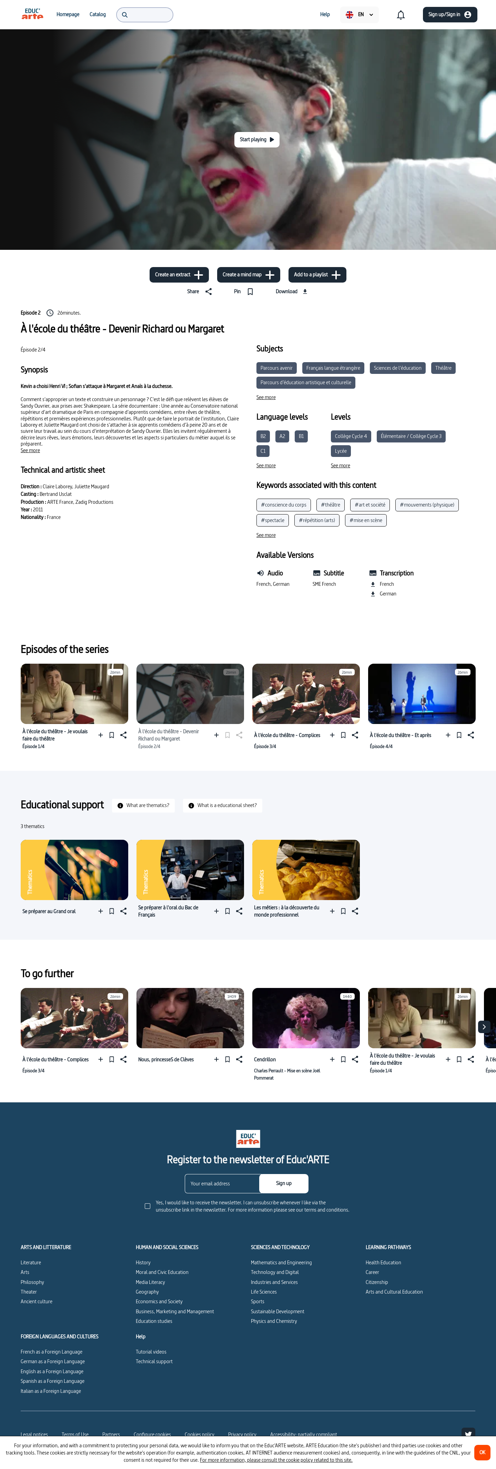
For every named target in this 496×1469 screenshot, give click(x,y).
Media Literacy (150, 1282)
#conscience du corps (283, 504)
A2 (282, 436)
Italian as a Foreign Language (51, 1391)
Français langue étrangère (333, 367)
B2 (263, 436)
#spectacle (272, 520)
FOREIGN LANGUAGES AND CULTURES (59, 1337)
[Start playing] (257, 139)
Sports (257, 1301)
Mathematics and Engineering (281, 1262)
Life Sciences (264, 1291)
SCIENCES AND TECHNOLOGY (280, 1247)
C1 (263, 451)
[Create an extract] (179, 275)
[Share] (201, 291)
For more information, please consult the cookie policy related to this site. (276, 1459)
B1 (301, 436)
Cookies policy (199, 1434)
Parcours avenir (277, 367)
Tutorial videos (151, 1351)
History (143, 1262)
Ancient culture (36, 1301)
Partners (111, 1434)
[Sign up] (283, 1183)
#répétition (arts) (317, 520)
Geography (147, 1291)
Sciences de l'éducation (398, 367)
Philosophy (32, 1282)
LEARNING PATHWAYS (388, 1247)
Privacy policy (242, 1434)
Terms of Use (75, 1434)
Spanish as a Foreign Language (52, 1381)
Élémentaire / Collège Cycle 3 (411, 436)
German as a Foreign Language (53, 1361)
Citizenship (377, 1282)
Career (372, 1272)
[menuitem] (32, 14)
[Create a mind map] (248, 275)
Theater (29, 1291)
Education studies (154, 1321)
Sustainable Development (277, 1311)
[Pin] (245, 291)
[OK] (482, 1452)
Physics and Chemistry (274, 1321)
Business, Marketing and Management (175, 1311)
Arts (25, 1272)
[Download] (292, 291)
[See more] (30, 450)
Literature (31, 1262)
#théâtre (330, 504)
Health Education (383, 1262)
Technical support (154, 1361)
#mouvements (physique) (427, 504)
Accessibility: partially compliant (303, 1434)
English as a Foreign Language (52, 1371)
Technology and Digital (275, 1272)
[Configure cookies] (152, 1434)
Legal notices (34, 1434)
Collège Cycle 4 (351, 436)
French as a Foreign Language (51, 1351)
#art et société (370, 504)
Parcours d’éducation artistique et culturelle (306, 382)
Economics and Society (159, 1301)
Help (140, 1337)
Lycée (341, 451)
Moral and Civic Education (162, 1272)
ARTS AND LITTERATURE (46, 1247)
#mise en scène (366, 520)
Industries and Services (274, 1282)
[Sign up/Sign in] (450, 14)
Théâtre (443, 367)
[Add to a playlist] (317, 275)
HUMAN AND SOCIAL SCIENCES (167, 1247)
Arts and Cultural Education (394, 1291)
